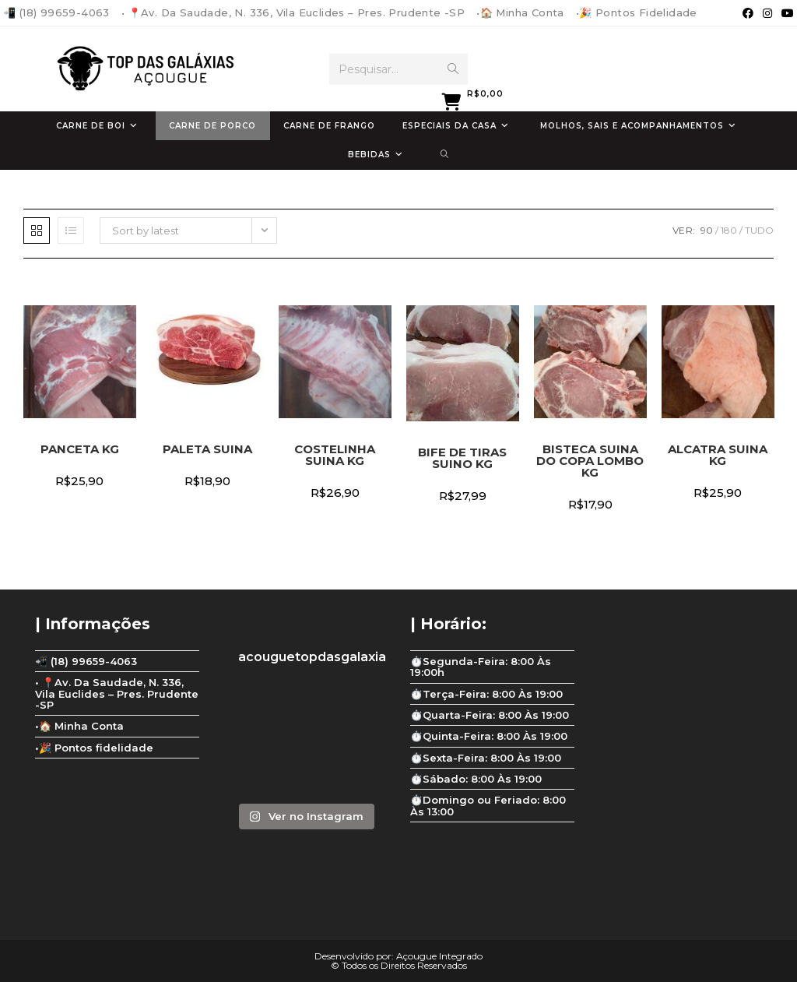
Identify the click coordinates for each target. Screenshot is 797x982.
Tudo (759, 230)
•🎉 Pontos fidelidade (636, 12)
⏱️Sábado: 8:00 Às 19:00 (476, 779)
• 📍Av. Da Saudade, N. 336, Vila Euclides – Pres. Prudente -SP (293, 12)
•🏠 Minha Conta (520, 12)
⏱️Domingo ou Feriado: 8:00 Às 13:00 (488, 805)
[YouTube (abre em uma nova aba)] (785, 13)
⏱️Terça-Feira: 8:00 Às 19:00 (486, 694)
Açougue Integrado (439, 956)
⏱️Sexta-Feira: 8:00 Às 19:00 (485, 757)
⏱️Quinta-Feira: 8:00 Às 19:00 (488, 736)
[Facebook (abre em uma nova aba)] (748, 13)
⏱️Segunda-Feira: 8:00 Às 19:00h (480, 666)
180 (729, 230)
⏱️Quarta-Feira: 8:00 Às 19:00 (489, 715)
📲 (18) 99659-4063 (56, 12)
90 (706, 230)
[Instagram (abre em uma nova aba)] (767, 13)
